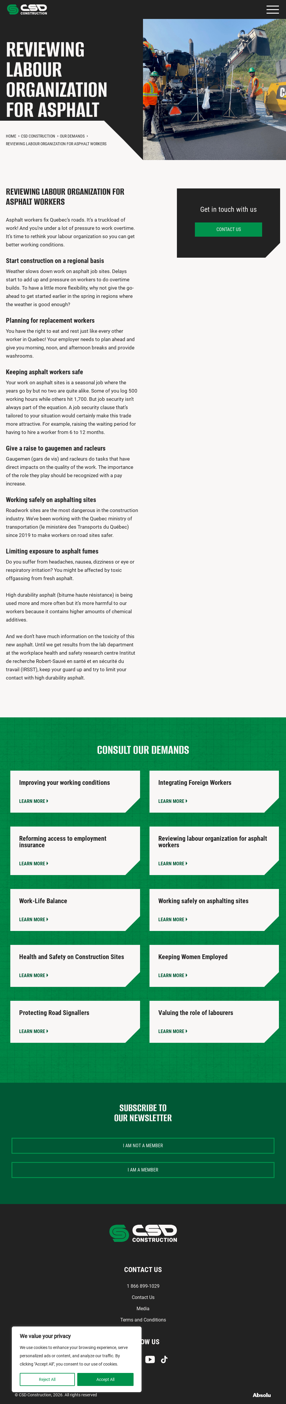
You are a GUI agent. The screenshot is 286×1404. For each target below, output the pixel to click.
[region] (77, 1359)
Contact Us (143, 1297)
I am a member (143, 1170)
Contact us (228, 229)
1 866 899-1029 (143, 1286)
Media (143, 1308)
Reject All (47, 1379)
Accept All (105, 1379)
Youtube (150, 1359)
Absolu (262, 1395)
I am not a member (143, 1145)
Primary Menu (273, 10)
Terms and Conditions (143, 1320)
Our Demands (72, 136)
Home (11, 136)
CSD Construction (38, 136)
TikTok (164, 1359)
